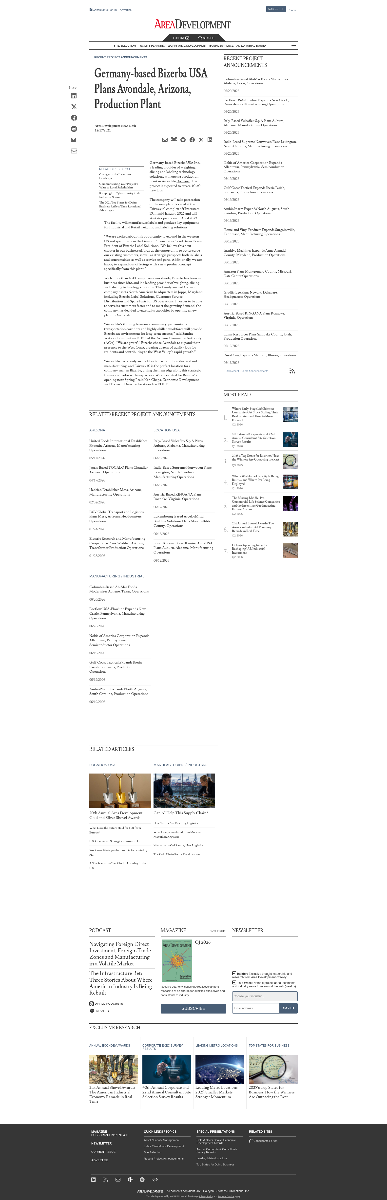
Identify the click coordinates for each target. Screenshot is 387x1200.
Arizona (183, 181)
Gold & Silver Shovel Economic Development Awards (216, 1142)
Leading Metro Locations (212, 1158)
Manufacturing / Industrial (116, 576)
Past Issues (218, 931)
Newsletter (101, 1143)
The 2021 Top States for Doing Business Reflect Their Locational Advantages (120, 206)
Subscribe (276, 8)
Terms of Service (226, 1196)
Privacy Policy (206, 1196)
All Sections (293, 45)
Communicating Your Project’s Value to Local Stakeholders (118, 186)
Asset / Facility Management (161, 1140)
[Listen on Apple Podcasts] (122, 1004)
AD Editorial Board (251, 45)
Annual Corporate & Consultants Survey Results (216, 1151)
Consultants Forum (105, 9)
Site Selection (152, 1152)
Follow (181, 38)
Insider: (262, 975)
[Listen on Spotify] (122, 1011)
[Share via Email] (76, 151)
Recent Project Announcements (120, 57)
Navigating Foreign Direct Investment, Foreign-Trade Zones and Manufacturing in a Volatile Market (120, 954)
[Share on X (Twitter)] (76, 107)
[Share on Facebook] (76, 118)
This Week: (264, 984)
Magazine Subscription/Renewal (110, 1133)
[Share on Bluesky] (76, 140)
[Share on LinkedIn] (76, 96)
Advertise (126, 10)
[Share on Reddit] (76, 129)
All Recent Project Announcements (247, 370)
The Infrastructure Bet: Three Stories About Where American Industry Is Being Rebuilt (121, 983)
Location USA (167, 430)
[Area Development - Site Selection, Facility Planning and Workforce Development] (194, 24)
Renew (292, 10)
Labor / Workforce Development (164, 1146)
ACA (109, 342)
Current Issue (103, 1152)
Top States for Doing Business (215, 1164)
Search (206, 38)
